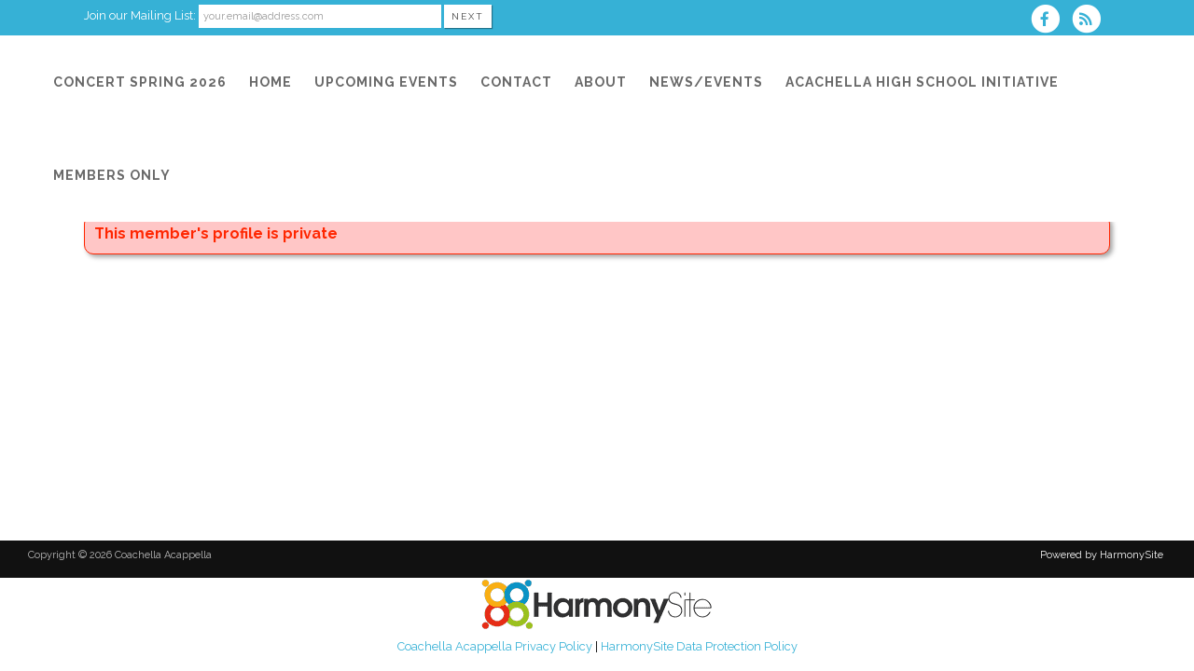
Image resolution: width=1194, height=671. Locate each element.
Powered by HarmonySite (1101, 555)
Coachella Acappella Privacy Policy (494, 646)
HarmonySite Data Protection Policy (699, 646)
